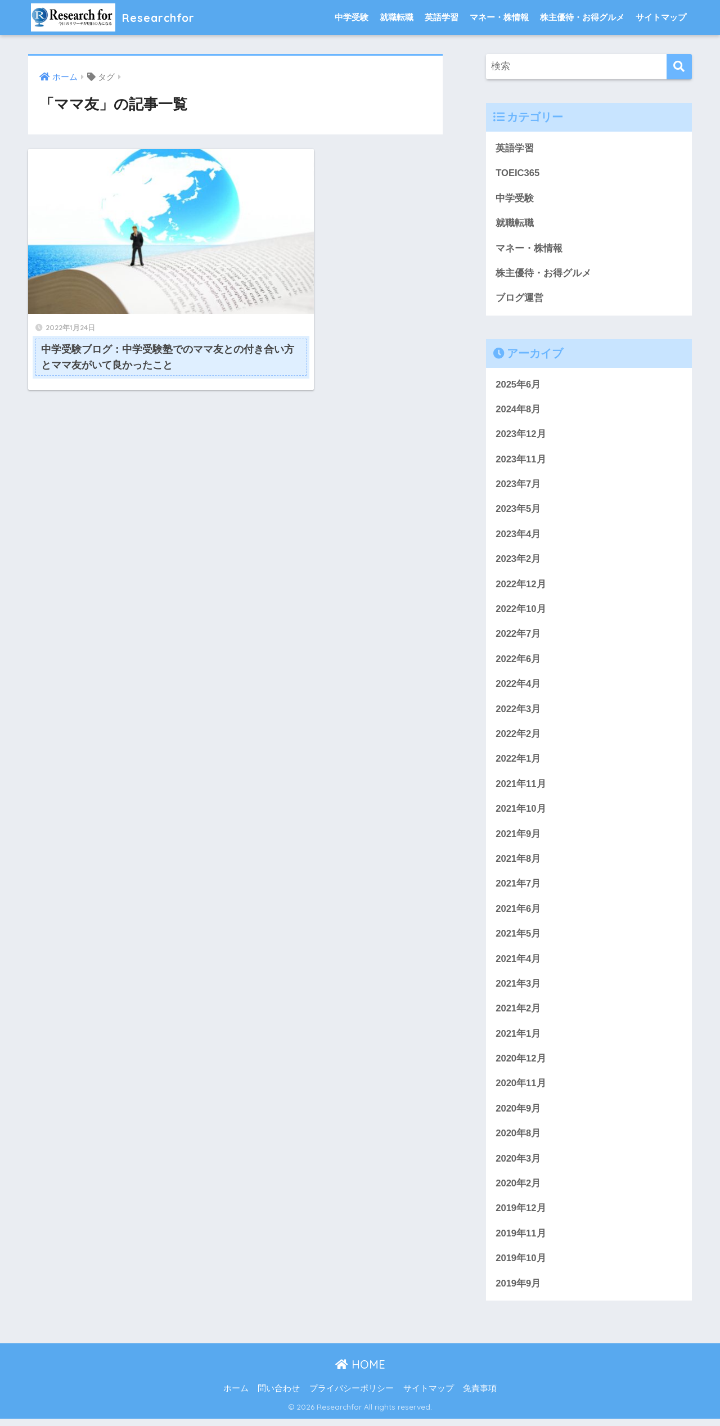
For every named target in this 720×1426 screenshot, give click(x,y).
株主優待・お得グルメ (582, 17)
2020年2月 (518, 1190)
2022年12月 (521, 586)
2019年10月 (521, 1265)
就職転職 (396, 17)
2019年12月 (521, 1215)
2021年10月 (521, 813)
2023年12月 (521, 435)
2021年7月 (518, 888)
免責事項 (480, 1396)
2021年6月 (518, 913)
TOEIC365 (518, 173)
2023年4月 (518, 536)
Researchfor (118, 17)
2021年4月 (518, 964)
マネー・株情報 (499, 17)
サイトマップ (661, 17)
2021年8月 (518, 863)
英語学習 (441, 17)
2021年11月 (521, 787)
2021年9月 (518, 838)
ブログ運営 (519, 299)
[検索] (679, 66)
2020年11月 (521, 1089)
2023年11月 (521, 461)
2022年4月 (518, 687)
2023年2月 (518, 561)
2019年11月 (521, 1240)
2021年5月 (518, 938)
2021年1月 (518, 1039)
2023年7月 (518, 486)
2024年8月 (518, 410)
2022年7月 (518, 637)
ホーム (236, 1396)
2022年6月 (518, 661)
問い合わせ (279, 1396)
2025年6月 (518, 385)
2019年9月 (518, 1290)
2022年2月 (518, 737)
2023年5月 (518, 511)
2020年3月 (518, 1165)
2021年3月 (518, 989)
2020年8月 (518, 1140)
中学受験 (351, 17)
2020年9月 (518, 1114)
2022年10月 (521, 611)
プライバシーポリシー (351, 1396)
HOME (360, 1372)
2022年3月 (518, 712)
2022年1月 (518, 762)
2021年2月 (518, 1014)
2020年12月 (521, 1064)
